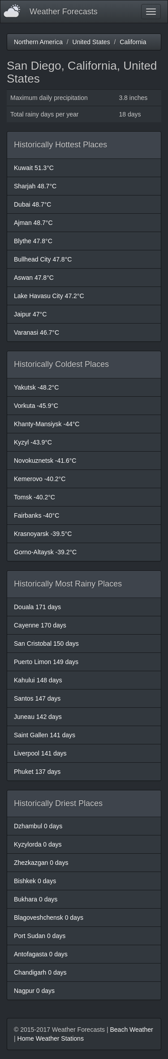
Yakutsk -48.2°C (36, 387)
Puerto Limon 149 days (46, 661)
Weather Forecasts (64, 11)
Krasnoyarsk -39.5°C (43, 533)
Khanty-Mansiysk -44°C (46, 424)
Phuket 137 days (37, 771)
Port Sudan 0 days (39, 935)
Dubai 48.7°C (32, 204)
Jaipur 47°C (30, 314)
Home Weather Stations (50, 1038)
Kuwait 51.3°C (34, 167)
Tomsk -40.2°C (34, 497)
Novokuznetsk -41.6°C (45, 460)
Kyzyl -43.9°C (33, 442)
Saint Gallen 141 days (44, 735)
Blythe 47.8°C (33, 241)
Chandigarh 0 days (40, 972)
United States (91, 42)
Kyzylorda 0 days (38, 844)
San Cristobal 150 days (46, 643)
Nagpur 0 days (34, 990)
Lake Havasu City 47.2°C (49, 295)
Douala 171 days (37, 606)
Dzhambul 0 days (38, 826)
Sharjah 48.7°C (35, 186)
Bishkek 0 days (35, 881)
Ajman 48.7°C (33, 222)
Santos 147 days (37, 698)
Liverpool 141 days (40, 753)
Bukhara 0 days (35, 899)
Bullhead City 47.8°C (43, 259)
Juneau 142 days (38, 716)
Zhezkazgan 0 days (41, 862)
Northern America (38, 42)
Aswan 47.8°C (34, 277)
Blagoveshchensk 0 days (48, 917)
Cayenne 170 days (40, 625)
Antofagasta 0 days (41, 954)
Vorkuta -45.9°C (36, 405)
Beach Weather (131, 1029)
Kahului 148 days (38, 680)
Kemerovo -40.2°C (39, 478)
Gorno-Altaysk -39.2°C (45, 552)
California (133, 42)
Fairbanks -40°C (36, 515)
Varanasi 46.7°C (36, 332)
